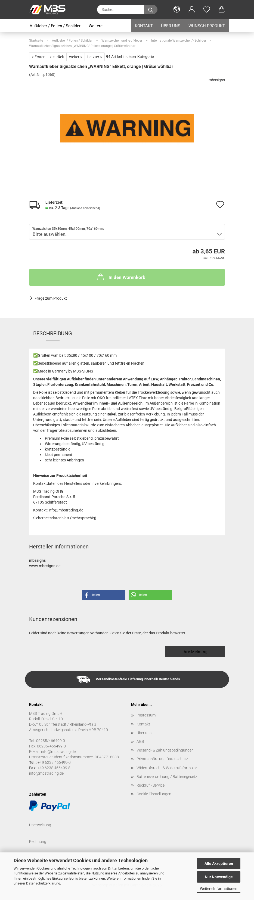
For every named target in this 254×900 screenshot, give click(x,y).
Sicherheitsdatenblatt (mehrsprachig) (64, 518)
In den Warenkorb (120, 276)
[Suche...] (150, 9)
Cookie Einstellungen (154, 794)
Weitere (96, 25)
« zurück (57, 57)
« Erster (38, 57)
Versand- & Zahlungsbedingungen (165, 750)
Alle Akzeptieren (219, 863)
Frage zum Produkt (51, 298)
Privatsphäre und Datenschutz (162, 759)
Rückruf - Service (151, 785)
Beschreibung (52, 333)
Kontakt (144, 25)
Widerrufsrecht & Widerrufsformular (167, 768)
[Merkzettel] (206, 9)
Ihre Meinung (195, 652)
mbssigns (217, 80)
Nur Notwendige (219, 877)
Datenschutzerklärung (43, 883)
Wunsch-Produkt (206, 25)
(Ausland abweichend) (85, 208)
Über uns (170, 25)
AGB (140, 741)
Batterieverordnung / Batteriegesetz (167, 776)
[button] (176, 9)
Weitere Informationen (218, 888)
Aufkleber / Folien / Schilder (55, 25)
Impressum (146, 715)
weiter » (75, 57)
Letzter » (94, 57)
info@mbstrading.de (46, 773)
